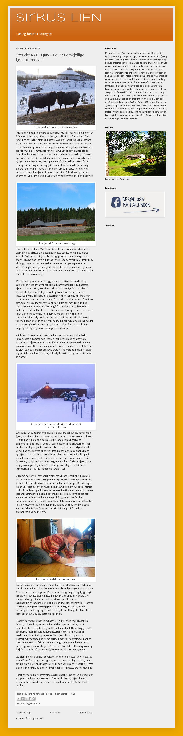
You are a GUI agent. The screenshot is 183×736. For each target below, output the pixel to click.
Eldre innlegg (85, 712)
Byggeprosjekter (33, 703)
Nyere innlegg (24, 712)
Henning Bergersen (122, 56)
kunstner (109, 82)
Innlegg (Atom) (35, 718)
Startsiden (55, 712)
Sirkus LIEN (59, 18)
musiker (126, 95)
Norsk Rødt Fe (144, 105)
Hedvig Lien (157, 53)
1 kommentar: (61, 694)
